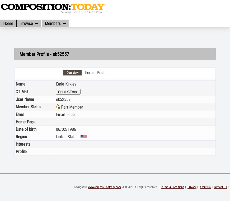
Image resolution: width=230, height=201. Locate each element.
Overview (72, 73)
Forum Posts (95, 72)
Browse (29, 23)
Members (55, 23)
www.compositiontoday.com (104, 187)
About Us (205, 187)
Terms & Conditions (172, 187)
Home (8, 23)
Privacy (191, 187)
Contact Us (220, 187)
